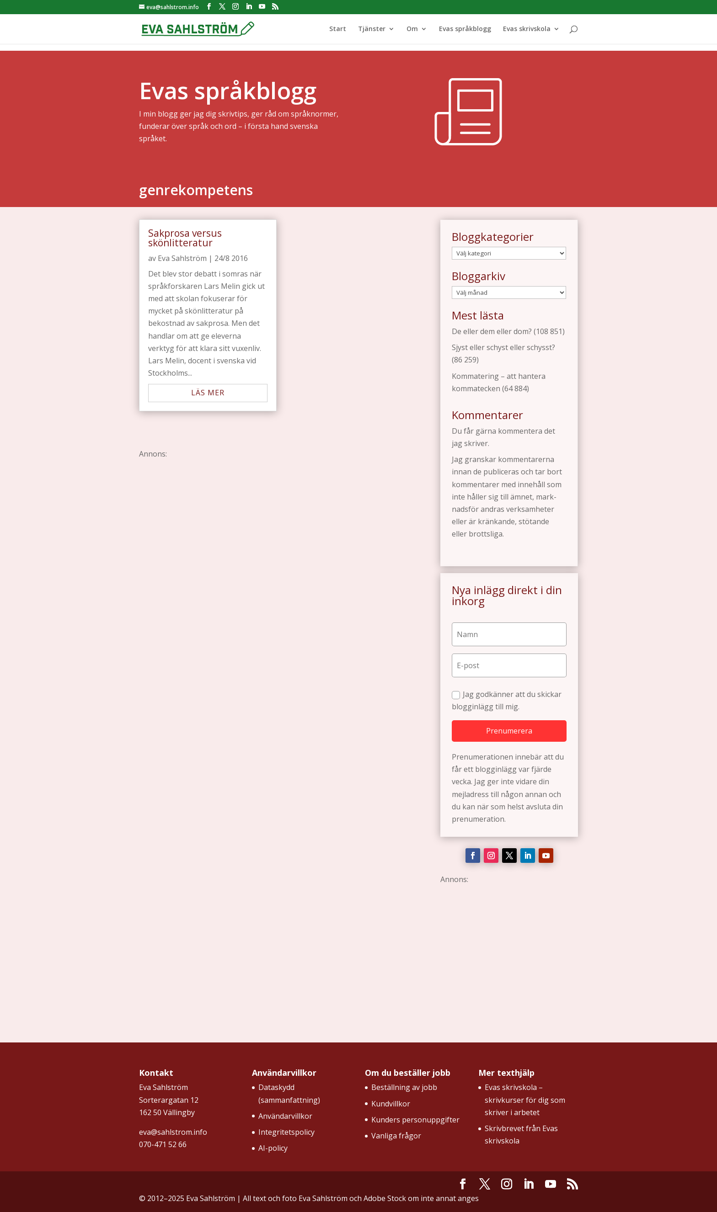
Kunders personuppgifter (415, 1120)
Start (337, 29)
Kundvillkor (390, 1104)
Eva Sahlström (182, 258)
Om (412, 29)
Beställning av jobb (404, 1087)
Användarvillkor (285, 1116)
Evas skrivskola (527, 29)
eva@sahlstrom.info (173, 1132)
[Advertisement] (283, 532)
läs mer (208, 393)
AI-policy (273, 1148)
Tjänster (371, 29)
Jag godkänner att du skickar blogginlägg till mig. (507, 700)
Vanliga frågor (396, 1136)
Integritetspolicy (286, 1132)
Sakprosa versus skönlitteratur (185, 238)
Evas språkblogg (465, 29)
